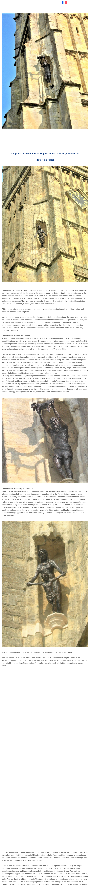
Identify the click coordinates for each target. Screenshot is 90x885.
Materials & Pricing (49, 2)
